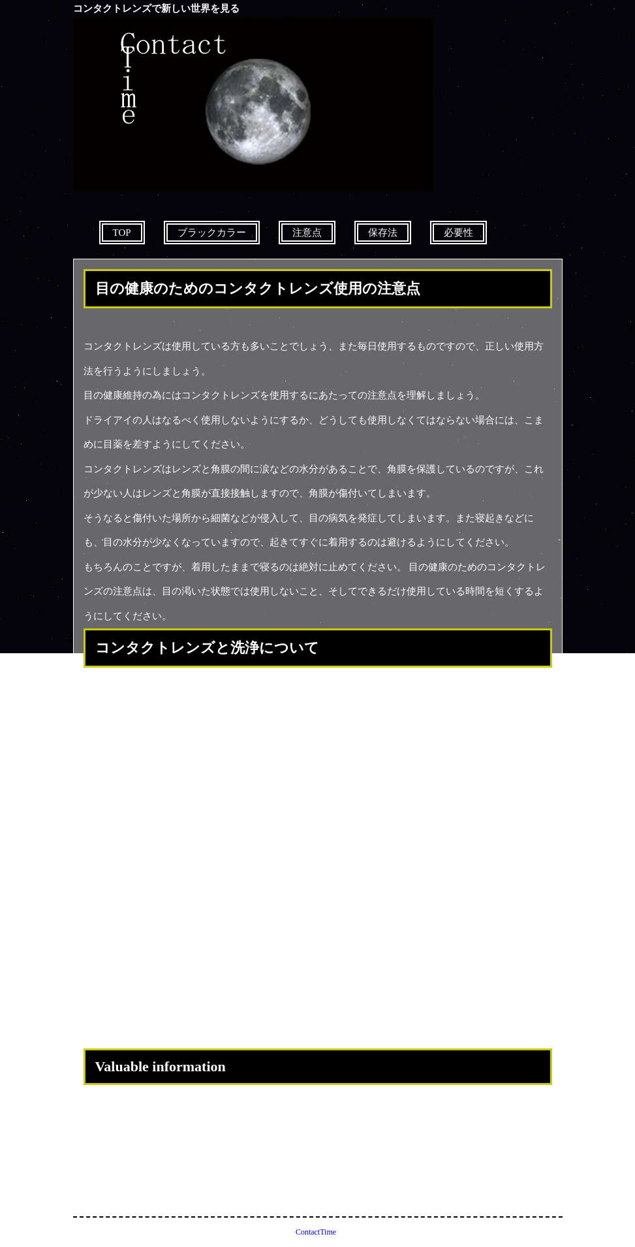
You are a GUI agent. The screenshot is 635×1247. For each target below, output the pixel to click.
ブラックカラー (212, 232)
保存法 (382, 232)
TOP (122, 232)
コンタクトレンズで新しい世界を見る (156, 8)
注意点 (307, 232)
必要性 (458, 232)
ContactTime (316, 1232)
